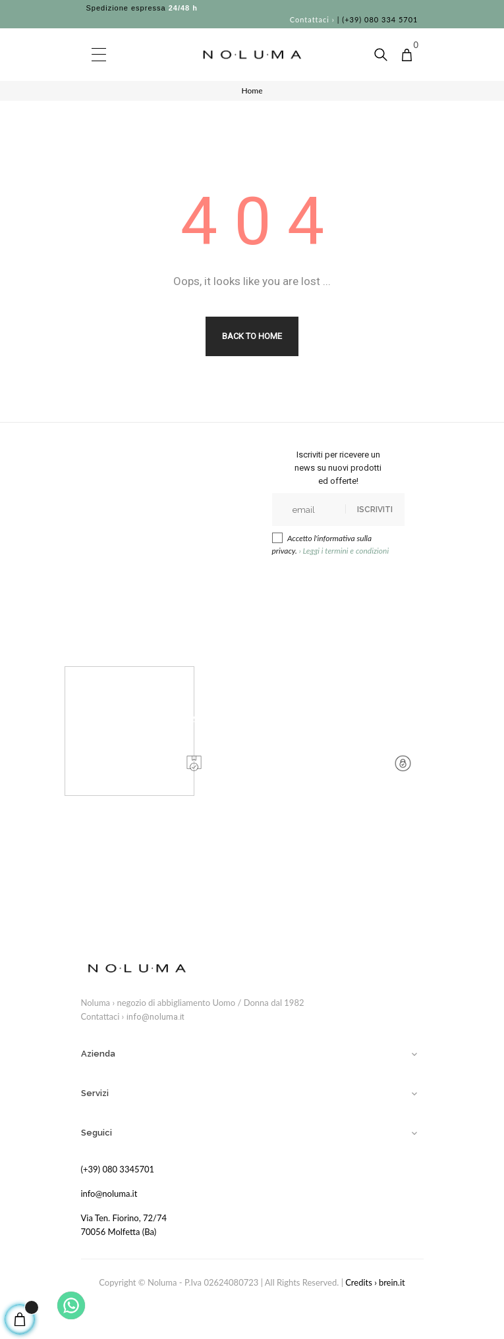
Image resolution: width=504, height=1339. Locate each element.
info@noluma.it (155, 1017)
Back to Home (252, 336)
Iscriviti (375, 509)
